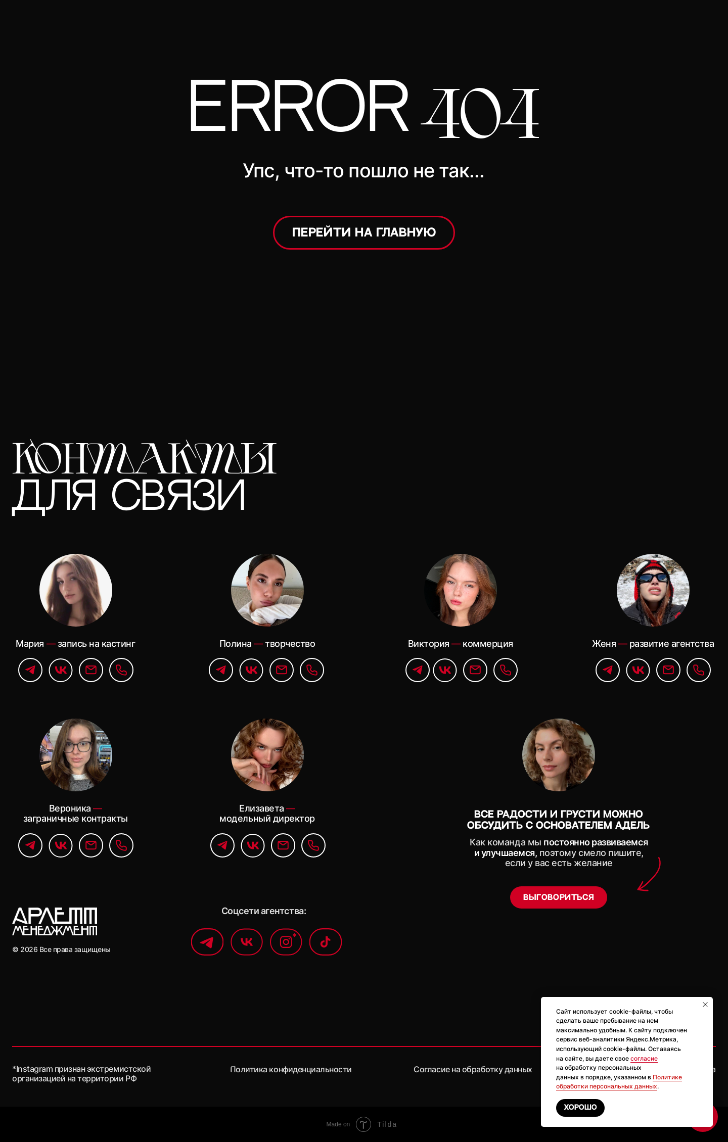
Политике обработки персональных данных (619, 1081)
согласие (644, 1058)
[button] (558, 897)
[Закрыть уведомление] (705, 1005)
